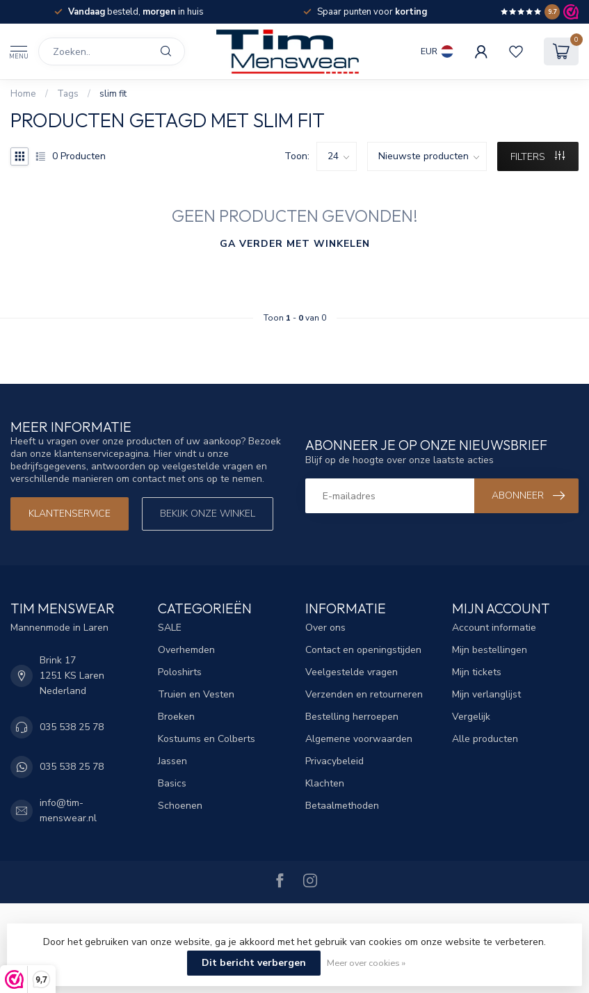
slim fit (113, 94)
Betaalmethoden (342, 805)
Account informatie (494, 627)
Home (23, 94)
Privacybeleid (334, 761)
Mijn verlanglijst (486, 694)
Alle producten (485, 738)
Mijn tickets (476, 672)
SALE (169, 627)
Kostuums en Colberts (206, 738)
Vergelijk (471, 716)
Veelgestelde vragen (351, 672)
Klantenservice (70, 513)
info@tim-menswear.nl (68, 810)
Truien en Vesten (196, 694)
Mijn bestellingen (489, 649)
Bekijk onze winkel (207, 513)
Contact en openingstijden (363, 649)
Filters (537, 156)
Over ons (325, 627)
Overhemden (186, 649)
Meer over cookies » (366, 963)
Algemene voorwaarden (358, 738)
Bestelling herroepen (351, 716)
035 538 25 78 (72, 727)
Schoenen (180, 805)
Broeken (176, 716)
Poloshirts (180, 672)
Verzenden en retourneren (364, 694)
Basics (172, 783)
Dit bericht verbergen (254, 962)
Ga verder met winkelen (295, 243)
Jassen (172, 761)
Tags (68, 94)
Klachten (324, 783)
